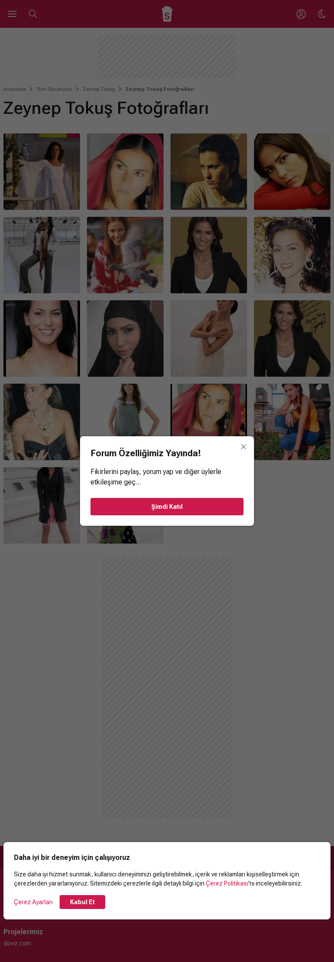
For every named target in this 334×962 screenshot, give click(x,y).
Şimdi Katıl (167, 506)
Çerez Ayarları (33, 902)
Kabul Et (82, 902)
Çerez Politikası (227, 883)
